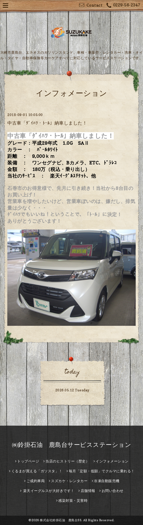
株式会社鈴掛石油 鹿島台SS (60, 520)
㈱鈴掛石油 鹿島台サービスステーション (71, 444)
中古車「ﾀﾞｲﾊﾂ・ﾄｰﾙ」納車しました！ (47, 123)
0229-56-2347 (123, 6)
